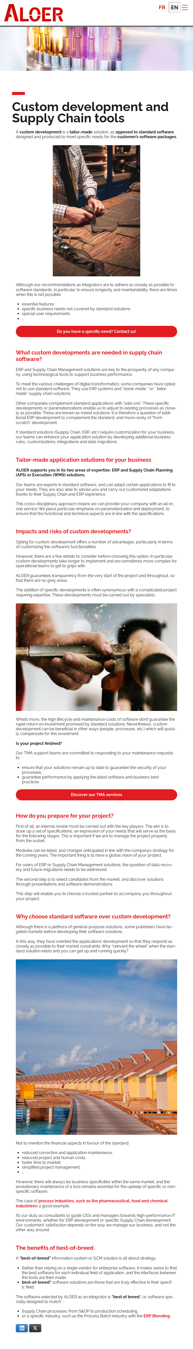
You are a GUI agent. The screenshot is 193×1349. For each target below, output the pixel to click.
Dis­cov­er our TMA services (96, 794)
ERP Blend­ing (156, 1316)
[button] (185, 8)
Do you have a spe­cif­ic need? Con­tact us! (96, 331)
